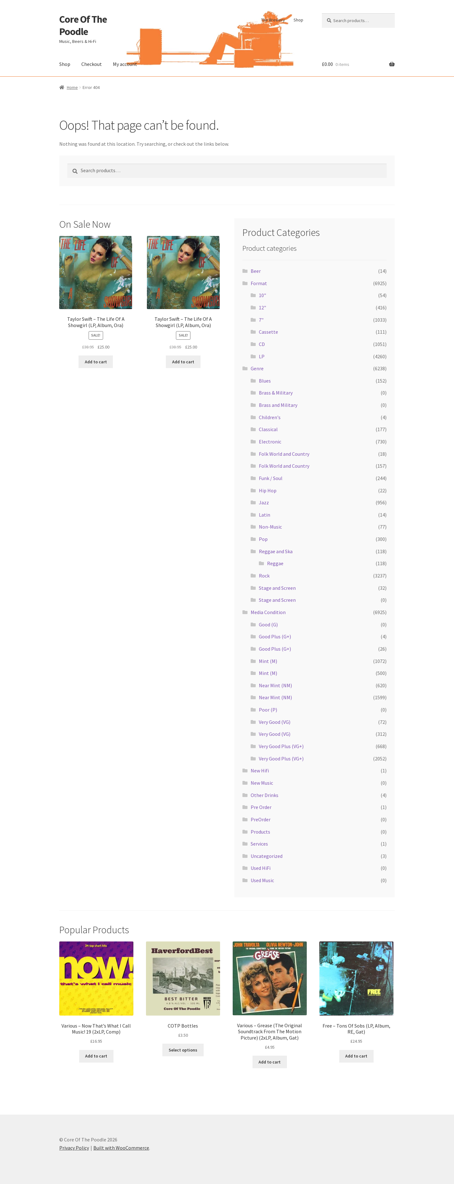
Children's (270, 417)
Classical (268, 429)
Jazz (264, 502)
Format (259, 283)
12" (262, 307)
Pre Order (261, 807)
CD (262, 344)
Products (260, 832)
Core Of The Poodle (83, 25)
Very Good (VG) (274, 722)
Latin (264, 515)
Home (72, 87)
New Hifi (260, 770)
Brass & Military (276, 393)
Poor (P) (268, 709)
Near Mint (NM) (275, 685)
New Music (262, 783)
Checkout (91, 64)
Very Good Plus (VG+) (281, 746)
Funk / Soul (270, 478)
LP (262, 356)
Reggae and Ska (276, 551)
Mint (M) (268, 661)
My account (125, 64)
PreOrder (261, 819)
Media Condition (268, 612)
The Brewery (273, 20)
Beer (256, 271)
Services (259, 844)
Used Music (262, 880)
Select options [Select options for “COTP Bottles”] (183, 1050)
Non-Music (270, 527)
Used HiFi (261, 868)
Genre (257, 368)
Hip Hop (267, 490)
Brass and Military (278, 405)
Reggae (275, 563)
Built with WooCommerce (121, 1148)
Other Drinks (264, 795)
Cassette (268, 332)
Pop (263, 539)
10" (262, 295)
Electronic (270, 441)
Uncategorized (266, 856)
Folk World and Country (284, 454)
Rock (264, 575)
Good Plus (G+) (275, 636)
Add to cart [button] (96, 362)
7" (261, 320)
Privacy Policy (74, 1148)
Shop (298, 20)
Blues (265, 381)
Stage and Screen (277, 588)
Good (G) (268, 624)
